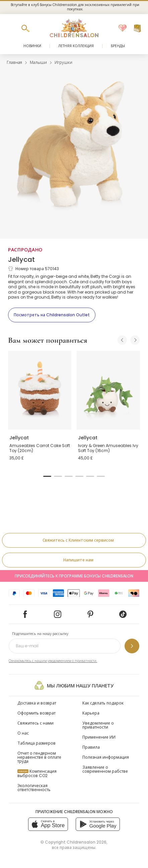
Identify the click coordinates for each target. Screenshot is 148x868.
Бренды (118, 45)
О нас (23, 733)
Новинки (32, 45)
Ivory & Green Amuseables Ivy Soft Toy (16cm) (108, 448)
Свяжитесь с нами (35, 723)
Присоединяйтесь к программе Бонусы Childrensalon (74, 576)
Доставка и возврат (36, 703)
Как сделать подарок (103, 703)
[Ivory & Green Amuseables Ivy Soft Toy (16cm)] (108, 390)
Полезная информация (105, 757)
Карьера (90, 713)
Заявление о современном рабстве (105, 769)
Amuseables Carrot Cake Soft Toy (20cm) (39, 448)
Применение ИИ (99, 737)
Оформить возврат (36, 713)
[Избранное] (123, 28)
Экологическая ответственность (34, 787)
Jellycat (21, 259)
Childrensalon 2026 (86, 842)
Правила (91, 747)
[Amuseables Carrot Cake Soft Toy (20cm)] (39, 390)
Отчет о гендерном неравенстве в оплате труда (39, 757)
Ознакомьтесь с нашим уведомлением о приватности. (53, 660)
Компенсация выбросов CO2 (37, 773)
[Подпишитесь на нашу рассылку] (132, 646)
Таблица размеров (36, 743)
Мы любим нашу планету (73, 685)
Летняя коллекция (76, 45)
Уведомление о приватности (98, 725)
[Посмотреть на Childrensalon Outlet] (51, 315)
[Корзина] (137, 28)
